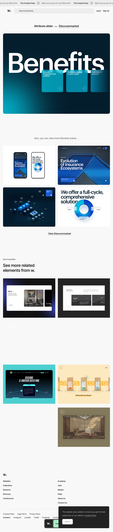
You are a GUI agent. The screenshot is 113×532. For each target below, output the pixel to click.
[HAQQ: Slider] (84, 298)
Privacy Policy (35, 514)
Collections (7, 485)
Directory (7, 494)
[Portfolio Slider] (29, 298)
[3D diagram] (29, 207)
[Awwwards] (9, 11)
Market (61, 490)
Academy (62, 481)
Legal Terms (22, 514)
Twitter (36, 517)
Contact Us (62, 503)
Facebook (46, 517)
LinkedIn (27, 517)
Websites (7, 481)
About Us (61, 498)
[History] (29, 384)
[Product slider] (84, 384)
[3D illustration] (84, 207)
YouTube (56, 517)
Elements (7, 490)
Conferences (8, 498)
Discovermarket (69, 26)
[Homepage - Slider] (84, 427)
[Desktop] (84, 165)
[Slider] (29, 341)
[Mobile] (29, 165)
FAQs (60, 494)
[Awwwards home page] (49, 523)
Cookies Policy (8, 514)
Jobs (60, 485)
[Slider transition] (84, 341)
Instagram (17, 517)
